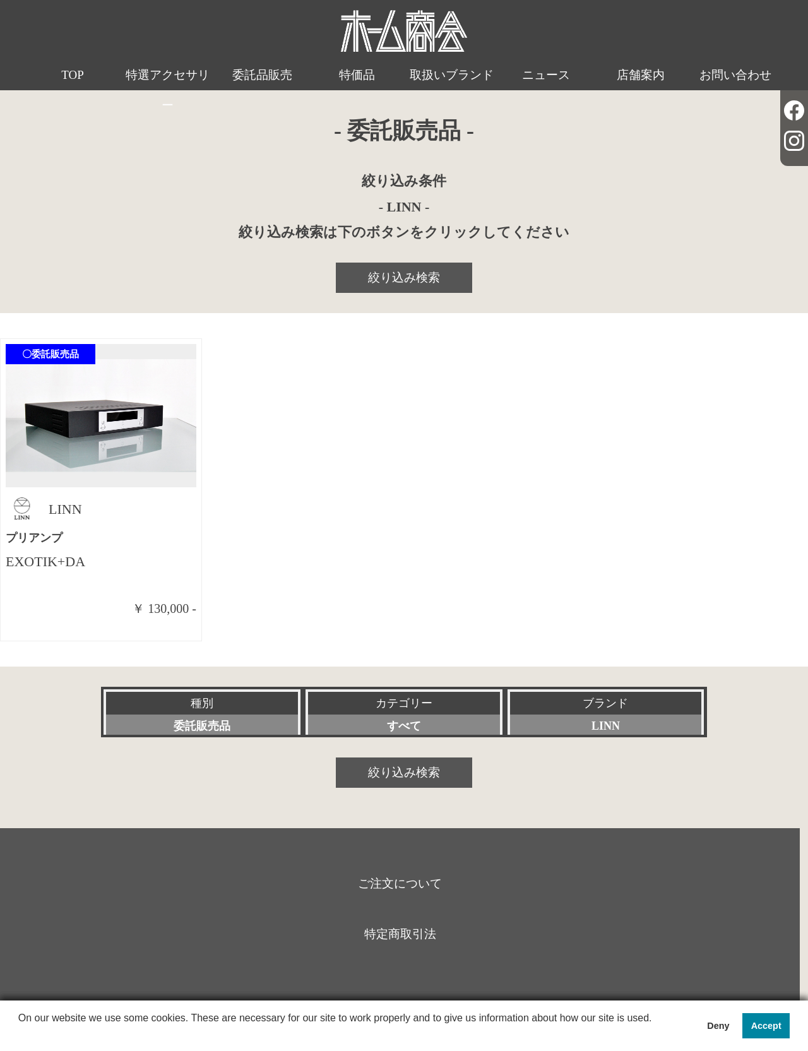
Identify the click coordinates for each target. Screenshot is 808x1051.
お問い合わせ (735, 74)
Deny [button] (718, 1026)
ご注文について (400, 883)
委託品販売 (262, 74)
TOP (72, 74)
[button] (20, 1034)
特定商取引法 (400, 934)
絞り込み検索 (404, 277)
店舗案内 (641, 74)
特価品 (357, 74)
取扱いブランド (452, 74)
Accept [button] (766, 1026)
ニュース (546, 74)
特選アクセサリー (168, 90)
